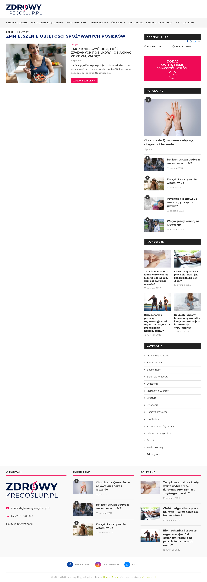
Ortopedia (135, 22)
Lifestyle (74, 45)
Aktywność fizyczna (158, 355)
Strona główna (17, 22)
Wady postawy (76, 22)
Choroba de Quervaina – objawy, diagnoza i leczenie (169, 142)
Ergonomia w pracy (159, 22)
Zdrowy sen (153, 454)
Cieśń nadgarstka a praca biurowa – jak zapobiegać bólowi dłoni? (186, 276)
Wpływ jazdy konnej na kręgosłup (183, 223)
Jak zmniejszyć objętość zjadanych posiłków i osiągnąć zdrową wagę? (101, 52)
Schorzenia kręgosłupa (47, 22)
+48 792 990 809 (22, 516)
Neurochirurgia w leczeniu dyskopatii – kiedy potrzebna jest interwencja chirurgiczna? (187, 321)
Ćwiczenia (118, 22)
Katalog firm (185, 22)
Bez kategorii (154, 362)
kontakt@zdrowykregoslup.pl (30, 508)
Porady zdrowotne (157, 412)
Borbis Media (110, 577)
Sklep (10, 32)
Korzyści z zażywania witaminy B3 (182, 181)
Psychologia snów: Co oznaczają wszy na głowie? (182, 202)
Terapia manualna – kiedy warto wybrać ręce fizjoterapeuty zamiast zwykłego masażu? (156, 278)
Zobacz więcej (84, 81)
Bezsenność (154, 369)
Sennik (150, 440)
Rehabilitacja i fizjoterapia (161, 426)
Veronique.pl (149, 577)
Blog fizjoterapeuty (157, 376)
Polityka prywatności (19, 523)
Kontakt (23, 32)
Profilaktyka (99, 22)
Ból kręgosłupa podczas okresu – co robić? (183, 161)
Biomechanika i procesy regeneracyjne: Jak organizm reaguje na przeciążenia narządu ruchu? (157, 323)
